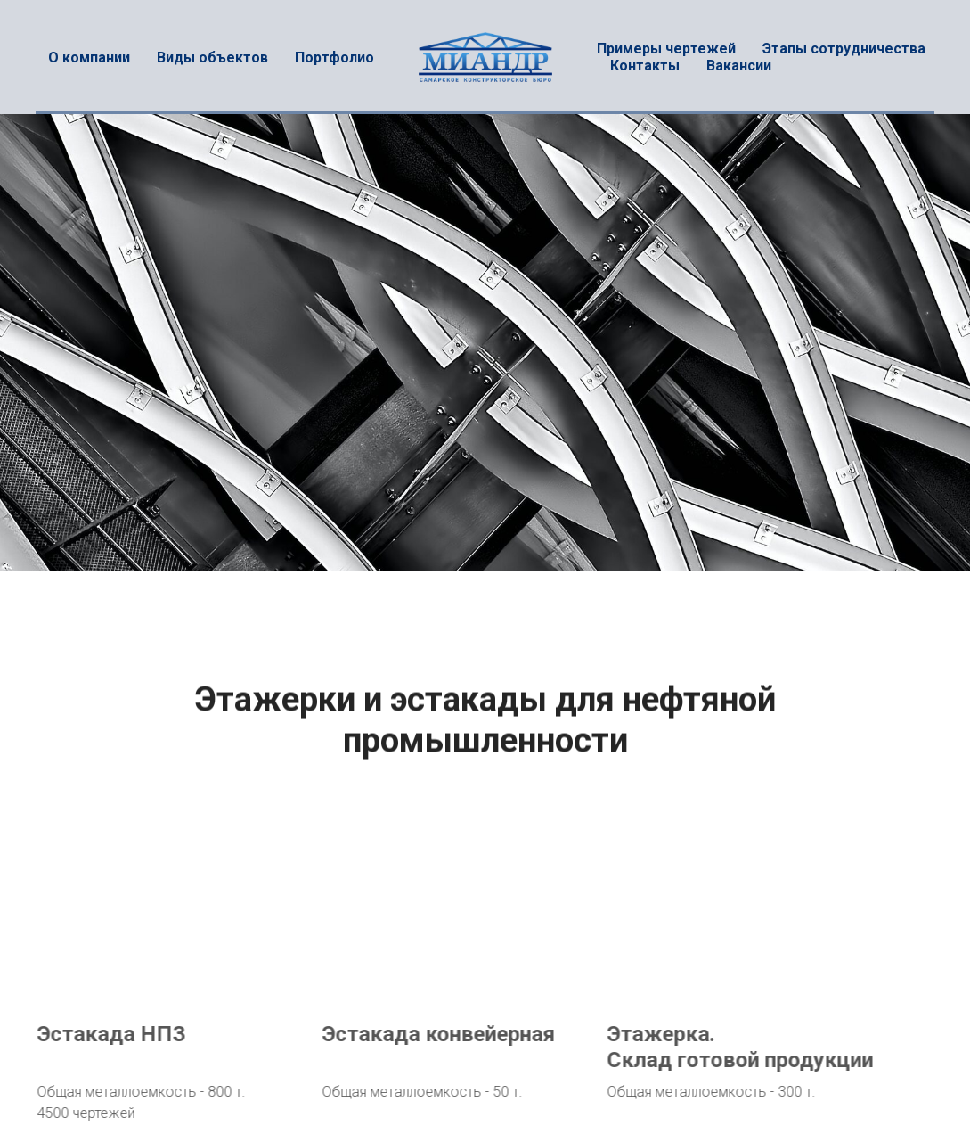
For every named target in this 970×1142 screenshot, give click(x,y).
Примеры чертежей (666, 48)
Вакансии (738, 65)
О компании (89, 57)
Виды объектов (212, 57)
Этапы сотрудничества (843, 48)
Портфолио (334, 57)
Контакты (645, 65)
